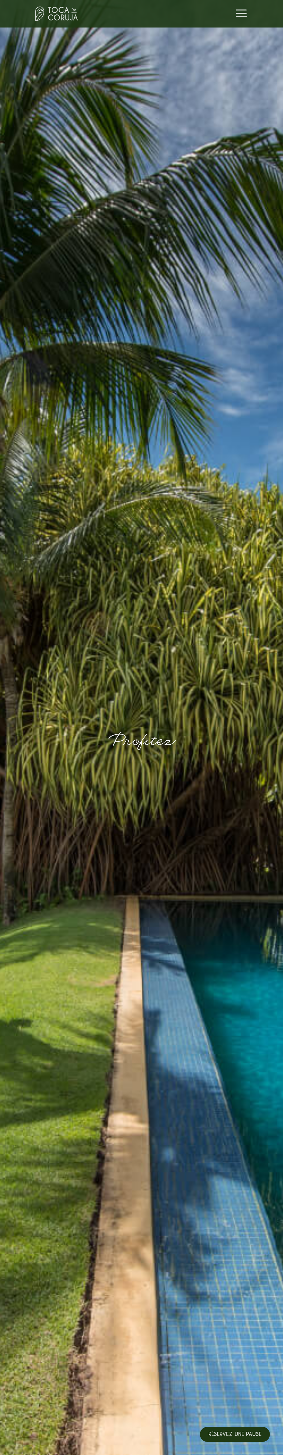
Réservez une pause (234, 1434)
